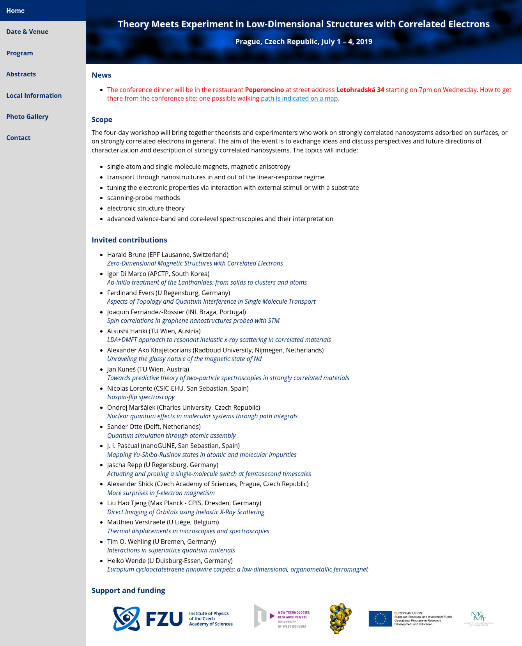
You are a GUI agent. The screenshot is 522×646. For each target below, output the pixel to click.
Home (15, 10)
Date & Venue (27, 31)
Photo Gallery (27, 116)
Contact (18, 137)
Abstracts (21, 74)
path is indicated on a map (299, 98)
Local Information (34, 95)
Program (19, 53)
